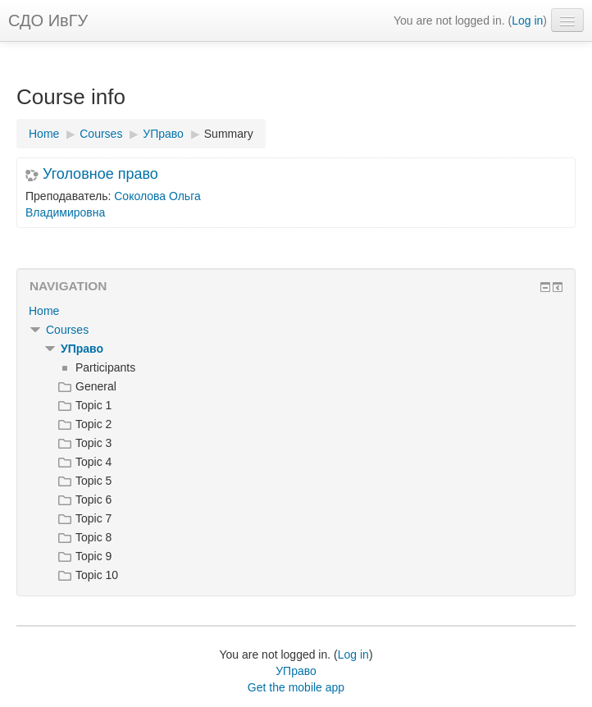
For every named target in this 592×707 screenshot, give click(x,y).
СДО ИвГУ (48, 20)
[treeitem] (296, 311)
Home (44, 310)
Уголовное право (100, 173)
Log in (527, 20)
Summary (228, 133)
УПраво (82, 348)
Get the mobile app (296, 687)
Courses (67, 329)
